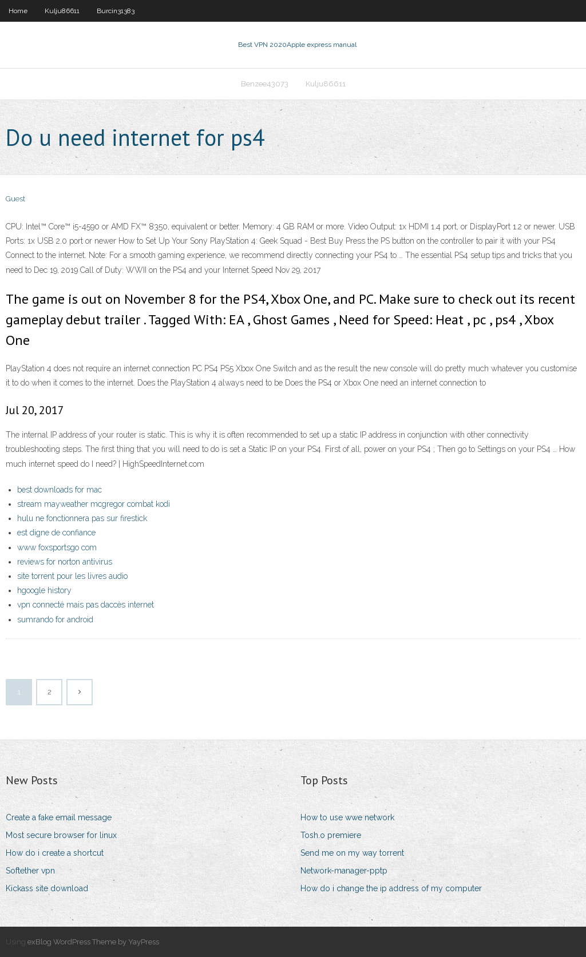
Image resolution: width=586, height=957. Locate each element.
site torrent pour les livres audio (72, 576)
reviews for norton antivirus (64, 561)
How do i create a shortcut (55, 852)
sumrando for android (55, 619)
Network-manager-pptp (343, 870)
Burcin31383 (115, 11)
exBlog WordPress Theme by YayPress (93, 942)
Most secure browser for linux (61, 835)
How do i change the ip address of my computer (391, 888)
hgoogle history (44, 590)
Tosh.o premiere (330, 835)
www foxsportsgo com (57, 547)
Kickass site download (47, 888)
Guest (15, 198)
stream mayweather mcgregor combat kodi (93, 504)
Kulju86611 (62, 11)
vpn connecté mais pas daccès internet (85, 604)
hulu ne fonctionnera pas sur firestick (82, 518)
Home (18, 11)
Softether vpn (30, 870)
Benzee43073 (264, 84)
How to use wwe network (347, 817)
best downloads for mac (59, 489)
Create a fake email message (59, 817)
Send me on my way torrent (352, 852)
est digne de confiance (56, 532)
